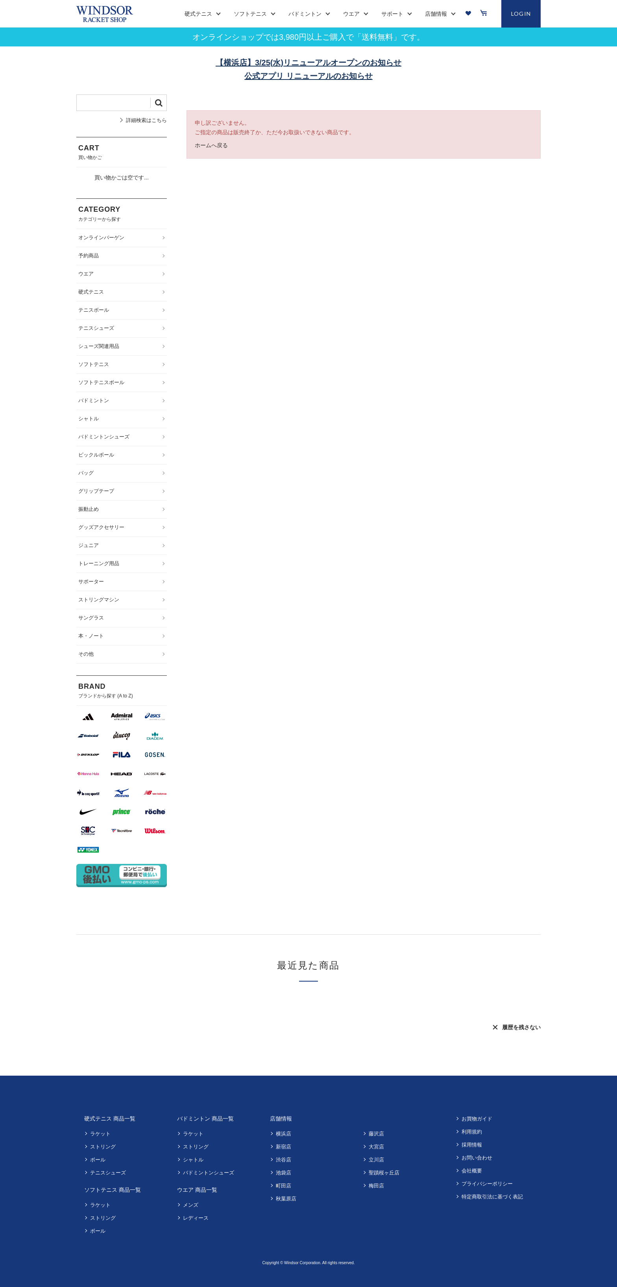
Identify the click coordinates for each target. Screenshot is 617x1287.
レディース (196, 1218)
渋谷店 (283, 1160)
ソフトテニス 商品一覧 (112, 1190)
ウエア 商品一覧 (197, 1190)
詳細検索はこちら (146, 120)
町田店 (283, 1186)
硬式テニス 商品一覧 (109, 1118)
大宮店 (376, 1147)
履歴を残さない (521, 1027)
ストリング (103, 1147)
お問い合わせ (477, 1158)
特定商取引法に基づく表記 (492, 1197)
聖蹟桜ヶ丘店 (384, 1173)
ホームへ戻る (211, 145)
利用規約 (472, 1132)
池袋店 (283, 1173)
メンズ (190, 1205)
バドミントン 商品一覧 (205, 1118)
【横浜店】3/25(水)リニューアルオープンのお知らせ (308, 62)
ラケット (100, 1134)
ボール (97, 1160)
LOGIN (521, 13)
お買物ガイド (477, 1119)
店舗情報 (281, 1118)
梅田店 (376, 1186)
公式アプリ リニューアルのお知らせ (308, 76)
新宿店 (283, 1147)
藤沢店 (376, 1134)
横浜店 (283, 1134)
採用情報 (472, 1145)
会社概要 (472, 1171)
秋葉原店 (286, 1199)
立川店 (376, 1160)
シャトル (193, 1160)
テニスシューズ (108, 1173)
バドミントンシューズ (208, 1173)
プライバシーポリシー (487, 1184)
